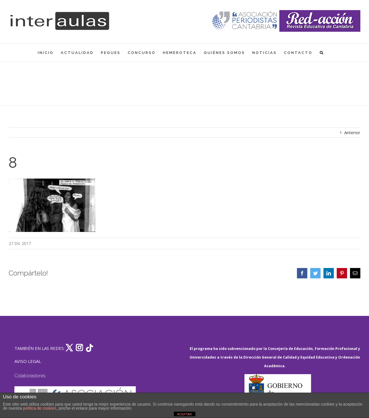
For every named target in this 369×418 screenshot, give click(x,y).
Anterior (352, 132)
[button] (322, 53)
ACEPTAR (184, 414)
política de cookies (39, 408)
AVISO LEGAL (27, 361)
